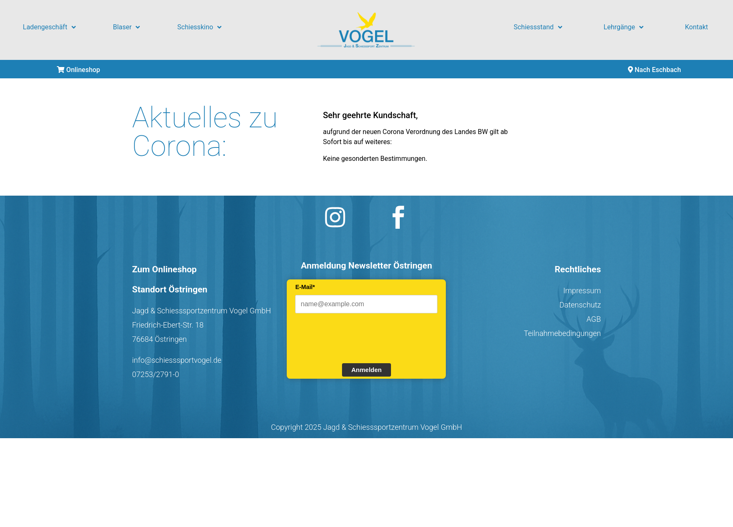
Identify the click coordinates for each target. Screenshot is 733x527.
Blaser (126, 27)
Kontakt (696, 27)
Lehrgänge (623, 27)
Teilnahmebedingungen (562, 333)
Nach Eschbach (654, 70)
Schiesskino (199, 27)
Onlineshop (78, 70)
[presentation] (358, 337)
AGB (593, 319)
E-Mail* (305, 287)
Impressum (582, 290)
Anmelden (366, 369)
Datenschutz (580, 304)
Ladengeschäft (49, 27)
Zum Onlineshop (164, 269)
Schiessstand (538, 27)
